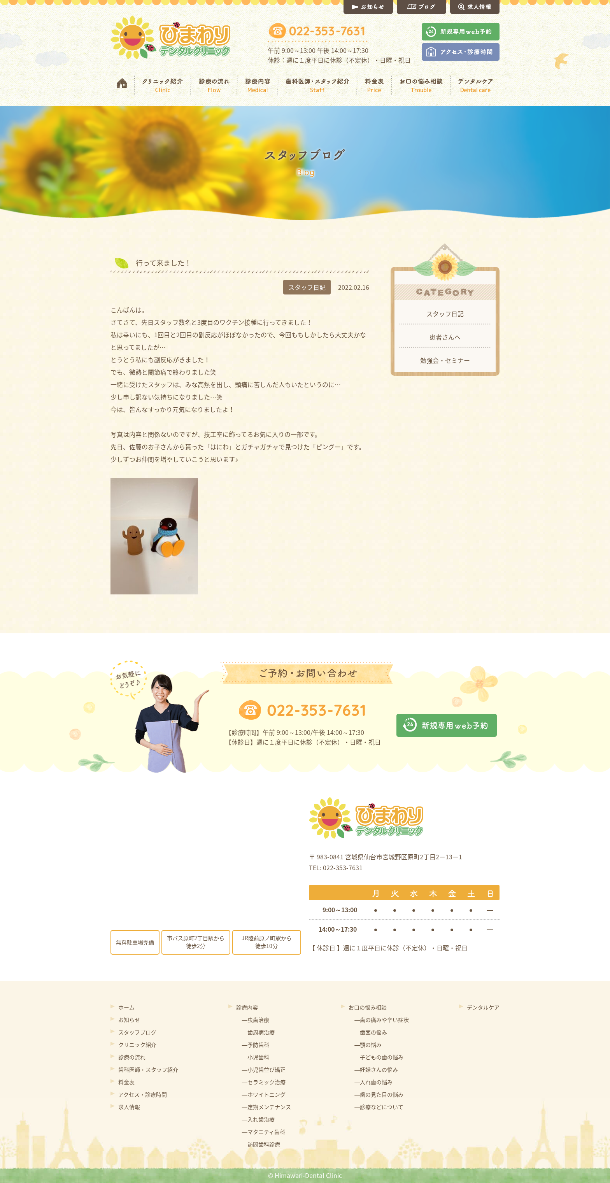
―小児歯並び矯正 (264, 1069)
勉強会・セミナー (445, 360)
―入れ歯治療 (258, 1119)
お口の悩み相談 (368, 1007)
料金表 (126, 1082)
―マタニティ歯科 (263, 1132)
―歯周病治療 (258, 1032)
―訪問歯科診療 (261, 1144)
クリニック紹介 (137, 1044)
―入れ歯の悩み (373, 1082)
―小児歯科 (255, 1057)
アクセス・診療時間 (142, 1094)
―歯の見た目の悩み (378, 1094)
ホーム (126, 1007)
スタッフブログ (137, 1032)
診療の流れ (131, 1057)
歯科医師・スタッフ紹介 (148, 1069)
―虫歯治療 (255, 1020)
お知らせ (129, 1020)
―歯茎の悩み (370, 1032)
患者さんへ (445, 337)
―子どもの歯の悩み (378, 1057)
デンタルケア (483, 1007)
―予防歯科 (255, 1044)
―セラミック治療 (264, 1082)
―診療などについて (378, 1107)
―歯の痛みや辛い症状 (381, 1020)
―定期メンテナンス (266, 1107)
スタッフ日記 (445, 313)
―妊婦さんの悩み (376, 1069)
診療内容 (247, 1007)
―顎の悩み (368, 1044)
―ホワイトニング (264, 1094)
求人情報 (129, 1107)
